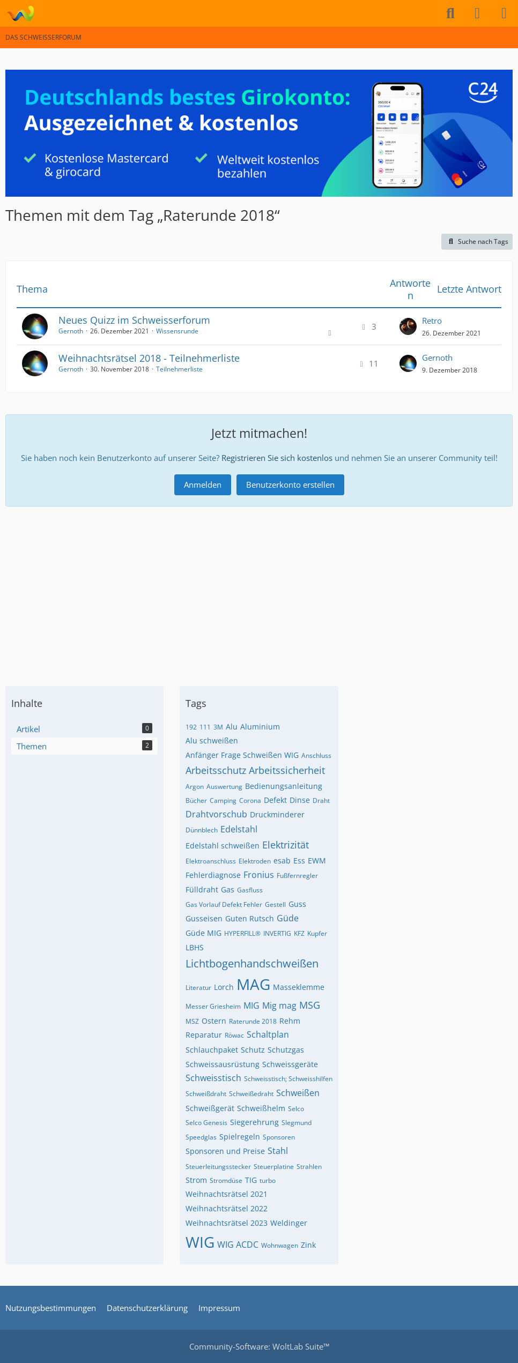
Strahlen (309, 1166)
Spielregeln (239, 1136)
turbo (268, 1180)
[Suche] (450, 13)
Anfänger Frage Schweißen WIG (242, 755)
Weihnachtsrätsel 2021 (227, 1194)
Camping (223, 800)
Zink (308, 1245)
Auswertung (224, 786)
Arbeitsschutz (216, 770)
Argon (195, 786)
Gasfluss (250, 890)
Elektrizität (285, 844)
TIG (251, 1180)
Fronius (258, 875)
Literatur (198, 987)
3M (218, 727)
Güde (288, 918)
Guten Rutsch (249, 918)
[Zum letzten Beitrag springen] (408, 326)
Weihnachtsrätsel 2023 (227, 1223)
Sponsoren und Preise (225, 1151)
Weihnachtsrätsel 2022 (227, 1208)
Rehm (289, 1021)
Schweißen (298, 1093)
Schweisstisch (213, 1078)
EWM (317, 860)
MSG (309, 1005)
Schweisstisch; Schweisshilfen (288, 1078)
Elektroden (255, 861)
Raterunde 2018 (253, 1021)
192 (191, 727)
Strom (196, 1180)
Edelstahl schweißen (223, 845)
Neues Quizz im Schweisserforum (134, 320)
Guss (297, 904)
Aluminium (260, 726)
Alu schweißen (212, 740)
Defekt (275, 800)
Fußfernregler (297, 875)
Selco (296, 1108)
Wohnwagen (279, 1245)
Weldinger (288, 1223)
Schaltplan (268, 1034)
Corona (250, 800)
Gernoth (70, 331)
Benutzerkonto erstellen (290, 484)
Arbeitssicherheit (287, 770)
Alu (232, 726)
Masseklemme (298, 987)
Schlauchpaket (212, 1050)
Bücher (196, 800)
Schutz (253, 1050)
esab (282, 860)
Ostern (214, 1021)
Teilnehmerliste (179, 369)
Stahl (278, 1151)
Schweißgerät (210, 1108)
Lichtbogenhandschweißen (252, 963)
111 (205, 727)
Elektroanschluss (211, 861)
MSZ (192, 1021)
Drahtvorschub (216, 814)
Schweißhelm (261, 1108)
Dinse (300, 800)
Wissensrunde (177, 331)
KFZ (299, 933)
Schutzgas (286, 1050)
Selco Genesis (206, 1122)
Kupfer (317, 933)
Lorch (224, 987)
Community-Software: (259, 1346)
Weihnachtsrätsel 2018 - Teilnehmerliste (149, 358)
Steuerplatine (274, 1166)
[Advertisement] (259, 592)
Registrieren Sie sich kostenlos (276, 457)
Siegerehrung (254, 1122)
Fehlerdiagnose (213, 875)
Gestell (275, 904)
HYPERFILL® (242, 933)
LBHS (195, 947)
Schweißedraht (251, 1093)
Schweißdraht (206, 1093)
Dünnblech (202, 830)
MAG (253, 984)
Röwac (234, 1035)
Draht (321, 800)
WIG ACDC (237, 1244)
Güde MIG (203, 933)
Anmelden (202, 484)
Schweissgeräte (290, 1064)
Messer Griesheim (213, 1006)
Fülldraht (202, 889)
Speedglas (201, 1137)
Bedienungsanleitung (283, 786)
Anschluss (316, 755)
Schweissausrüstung (223, 1064)
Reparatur (204, 1035)
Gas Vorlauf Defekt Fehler (224, 904)
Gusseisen (204, 918)
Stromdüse (226, 1180)
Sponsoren (279, 1137)
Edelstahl (238, 829)
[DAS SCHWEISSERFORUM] (20, 13)
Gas (227, 889)
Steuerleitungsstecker (218, 1166)
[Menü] (504, 13)
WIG (200, 1242)
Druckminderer (277, 814)
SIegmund (297, 1122)
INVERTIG (277, 933)
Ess (299, 860)
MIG (251, 1005)
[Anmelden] (477, 13)
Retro (432, 320)
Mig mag (279, 1005)
